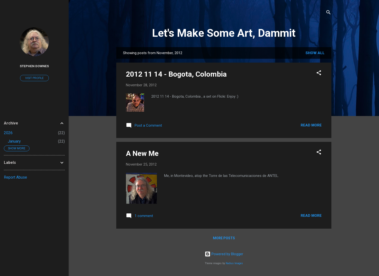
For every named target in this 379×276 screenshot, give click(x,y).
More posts (224, 238)
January (14, 141)
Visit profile (34, 78)
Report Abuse (15, 177)
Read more (311, 125)
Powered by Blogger (224, 254)
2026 (8, 133)
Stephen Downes (34, 66)
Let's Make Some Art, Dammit (224, 33)
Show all (315, 53)
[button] (319, 73)
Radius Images (234, 263)
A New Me (142, 153)
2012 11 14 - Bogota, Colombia (176, 74)
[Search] (328, 13)
